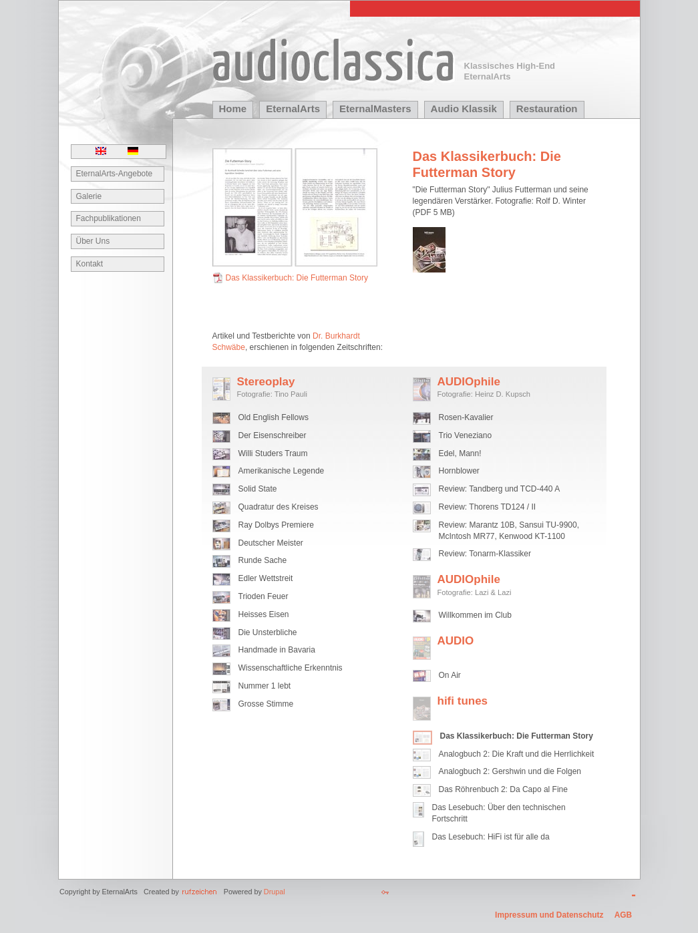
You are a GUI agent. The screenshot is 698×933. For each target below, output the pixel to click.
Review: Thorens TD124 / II (487, 507)
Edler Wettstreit (265, 578)
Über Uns (93, 241)
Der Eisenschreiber (272, 435)
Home (233, 108)
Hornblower (459, 471)
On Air (450, 675)
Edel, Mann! (460, 453)
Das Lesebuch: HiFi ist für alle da (491, 837)
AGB (623, 915)
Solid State (257, 489)
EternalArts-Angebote (114, 173)
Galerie (89, 196)
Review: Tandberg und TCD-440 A (499, 489)
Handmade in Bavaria (276, 650)
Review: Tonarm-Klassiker (485, 553)
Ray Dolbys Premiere (276, 525)
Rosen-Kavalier (466, 417)
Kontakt (90, 263)
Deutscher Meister (270, 543)
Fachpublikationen (108, 218)
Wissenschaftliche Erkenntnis (290, 668)
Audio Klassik (464, 108)
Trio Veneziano (465, 435)
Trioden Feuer (263, 596)
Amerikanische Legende (281, 471)
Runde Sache (262, 560)
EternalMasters (375, 108)
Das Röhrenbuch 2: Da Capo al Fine (503, 789)
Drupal (274, 892)
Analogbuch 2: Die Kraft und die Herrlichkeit (516, 754)
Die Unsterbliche (267, 632)
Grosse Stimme (266, 704)
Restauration (547, 108)
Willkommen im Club (475, 615)
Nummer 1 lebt (264, 686)
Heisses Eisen (263, 614)
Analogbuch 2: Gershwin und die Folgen (510, 771)
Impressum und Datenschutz (549, 915)
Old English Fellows (273, 417)
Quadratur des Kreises (278, 507)
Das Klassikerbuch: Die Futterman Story (297, 278)
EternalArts (293, 108)
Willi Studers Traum (273, 453)
